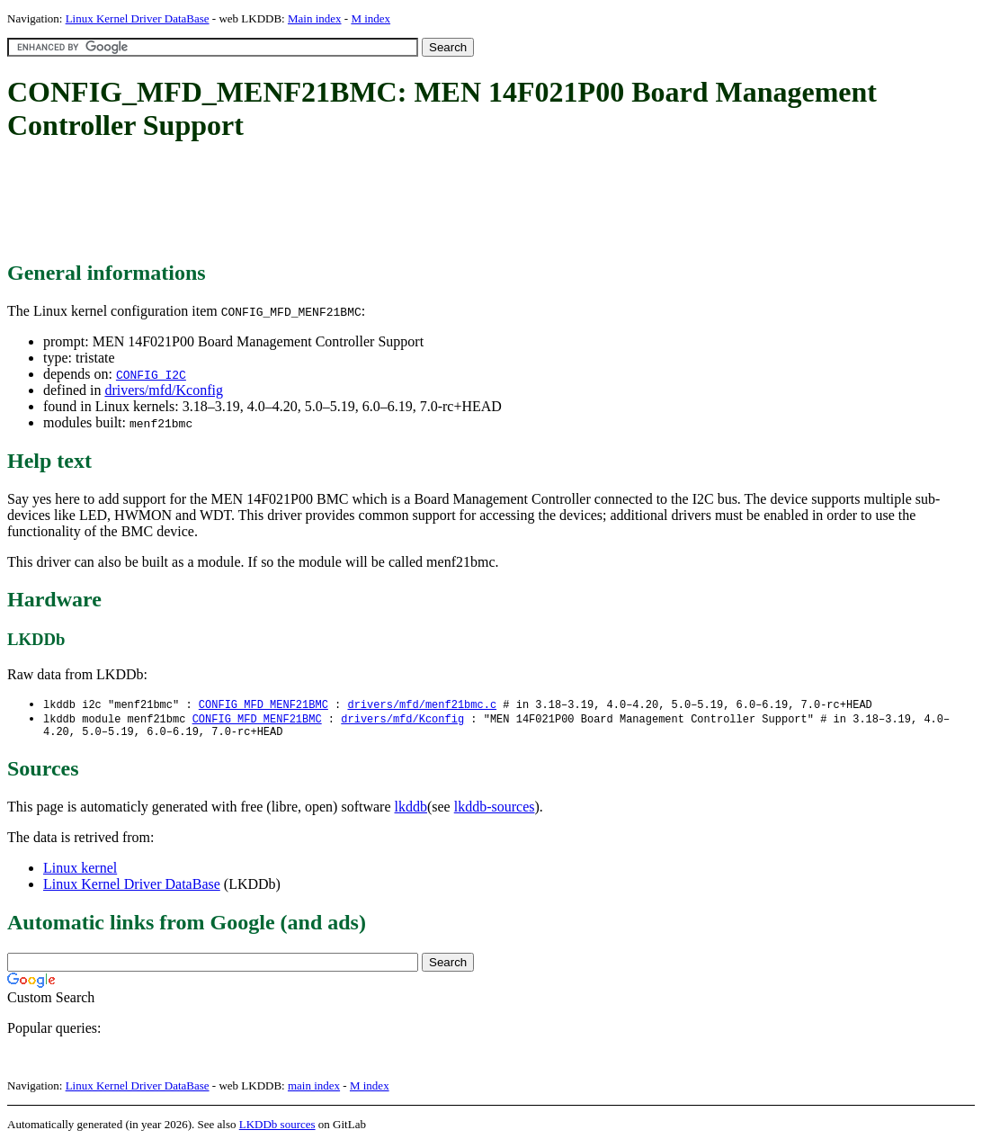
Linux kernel (80, 872)
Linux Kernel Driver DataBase (138, 18)
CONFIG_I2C (151, 374)
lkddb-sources (494, 811)
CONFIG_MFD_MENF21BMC (263, 705)
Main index (315, 18)
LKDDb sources (277, 1128)
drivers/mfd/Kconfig (163, 390)
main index (314, 1090)
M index (370, 18)
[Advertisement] (334, 202)
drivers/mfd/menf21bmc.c (421, 705)
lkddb (411, 811)
